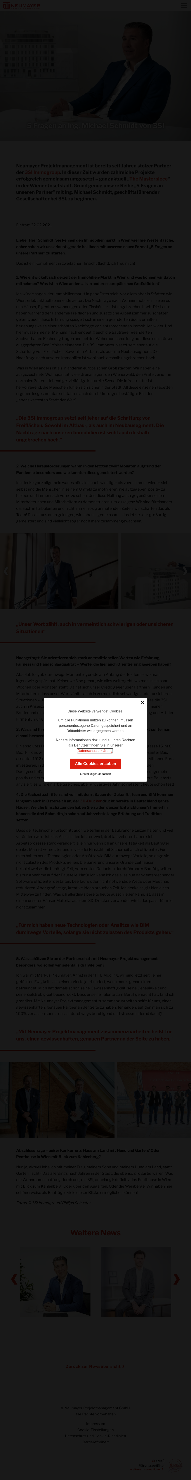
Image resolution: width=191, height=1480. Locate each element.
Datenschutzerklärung (95, 751)
